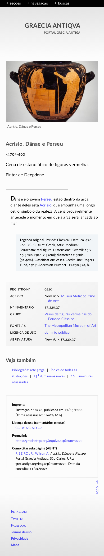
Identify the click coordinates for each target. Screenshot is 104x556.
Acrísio (45, 205)
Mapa (15, 545)
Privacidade (19, 538)
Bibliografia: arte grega (28, 370)
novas (49, 376)
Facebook (18, 525)
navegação (39, 3)
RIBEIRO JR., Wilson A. (32, 453)
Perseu (47, 199)
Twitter (17, 518)
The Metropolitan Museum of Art (70, 325)
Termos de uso (21, 532)
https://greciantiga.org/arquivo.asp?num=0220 (48, 441)
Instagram (19, 512)
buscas (63, 3)
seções (15, 3)
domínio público (57, 332)
